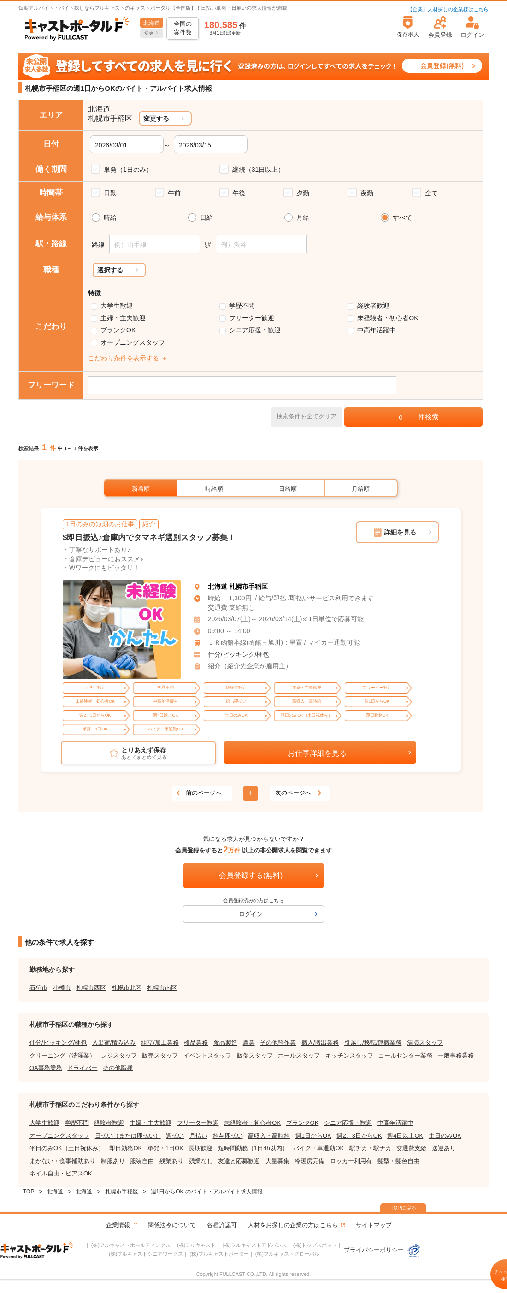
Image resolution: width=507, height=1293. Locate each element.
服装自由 (142, 1161)
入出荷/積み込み (114, 1042)
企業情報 (118, 1225)
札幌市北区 (126, 987)
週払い (175, 1135)
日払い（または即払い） (128, 1135)
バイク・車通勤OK (318, 1148)
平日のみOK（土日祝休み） (66, 1148)
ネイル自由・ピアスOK (60, 1173)
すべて (402, 217)
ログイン (251, 914)
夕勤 (302, 193)
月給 (302, 217)
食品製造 (225, 1042)
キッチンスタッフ (349, 1055)
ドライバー (82, 1067)
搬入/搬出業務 (320, 1042)
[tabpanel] (122, 629)
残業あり (171, 1161)
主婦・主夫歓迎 (123, 318)
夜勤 (366, 193)
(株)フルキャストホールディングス (131, 1245)
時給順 (214, 488)
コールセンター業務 (405, 1055)
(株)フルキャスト (196, 1245)
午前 (174, 193)
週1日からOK (313, 1135)
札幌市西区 (91, 987)
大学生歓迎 (116, 305)
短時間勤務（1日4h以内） (253, 1148)
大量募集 (277, 1161)
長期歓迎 (200, 1148)
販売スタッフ (160, 1055)
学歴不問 (242, 305)
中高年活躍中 (376, 330)
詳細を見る (400, 532)
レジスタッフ (119, 1055)
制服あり (113, 1161)
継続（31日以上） (258, 169)
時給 (110, 217)
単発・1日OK (165, 1148)
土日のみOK (445, 1135)
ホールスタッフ (299, 1055)
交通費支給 (411, 1148)
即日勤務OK (125, 1148)
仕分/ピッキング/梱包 (239, 654)
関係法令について (172, 1225)
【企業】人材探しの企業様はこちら (448, 9)
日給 (206, 217)
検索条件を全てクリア (306, 416)
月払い (198, 1135)
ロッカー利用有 (351, 1161)
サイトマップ (374, 1225)
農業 (249, 1042)
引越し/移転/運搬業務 (372, 1042)
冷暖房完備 (309, 1161)
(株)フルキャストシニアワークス (146, 1254)
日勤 (110, 193)
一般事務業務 (456, 1055)
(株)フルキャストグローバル (287, 1254)
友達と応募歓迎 (239, 1161)
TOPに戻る (403, 1208)
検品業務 (196, 1042)
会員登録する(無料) (251, 875)
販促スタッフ (255, 1055)
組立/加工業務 (160, 1042)
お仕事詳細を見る (317, 753)
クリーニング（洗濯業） (62, 1055)
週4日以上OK (405, 1135)
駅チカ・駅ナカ (370, 1148)
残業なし (201, 1161)
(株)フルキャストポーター (218, 1254)
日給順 (288, 488)
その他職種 (118, 1067)
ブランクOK (118, 330)
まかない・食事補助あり (62, 1161)
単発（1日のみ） (128, 169)
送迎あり (444, 1148)
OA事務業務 (45, 1067)
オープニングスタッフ (132, 342)
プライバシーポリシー (382, 1249)
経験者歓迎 (373, 305)
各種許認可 (222, 1225)
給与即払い (228, 1135)
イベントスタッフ (207, 1055)
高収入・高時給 (269, 1135)
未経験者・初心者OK (387, 318)
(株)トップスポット (315, 1245)
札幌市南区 (162, 987)
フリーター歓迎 (251, 318)
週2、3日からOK (359, 1135)
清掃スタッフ (425, 1042)
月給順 (361, 488)
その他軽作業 (278, 1042)
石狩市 (38, 987)
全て (431, 193)
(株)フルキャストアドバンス (254, 1245)
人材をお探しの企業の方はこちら (293, 1225)
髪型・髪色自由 (398, 1161)
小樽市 (62, 987)
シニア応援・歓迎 (255, 330)
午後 (238, 193)
